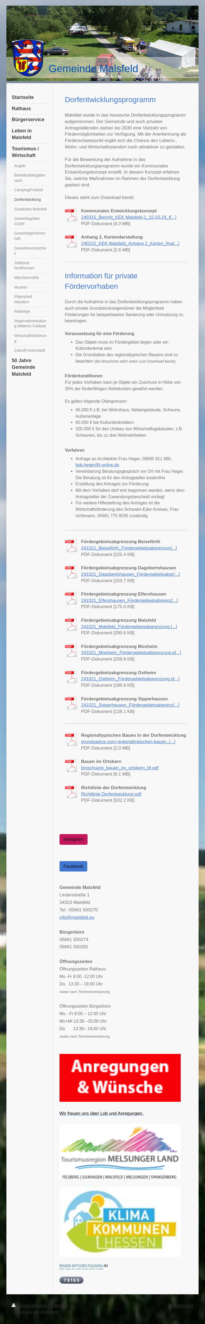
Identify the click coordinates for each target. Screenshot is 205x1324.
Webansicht (180, 1305)
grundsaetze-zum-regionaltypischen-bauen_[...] (128, 741)
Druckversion (30, 1305)
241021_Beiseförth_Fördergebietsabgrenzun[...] (129, 548)
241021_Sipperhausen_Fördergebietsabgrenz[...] (130, 705)
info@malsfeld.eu (77, 917)
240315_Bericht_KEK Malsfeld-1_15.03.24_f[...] (128, 217)
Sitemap (59, 1305)
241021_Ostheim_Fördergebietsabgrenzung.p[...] (130, 678)
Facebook (73, 866)
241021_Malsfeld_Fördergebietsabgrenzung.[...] (129, 626)
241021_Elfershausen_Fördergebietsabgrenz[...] (129, 600)
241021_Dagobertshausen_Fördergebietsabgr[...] (130, 574)
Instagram (74, 839)
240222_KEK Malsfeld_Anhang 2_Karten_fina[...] (130, 243)
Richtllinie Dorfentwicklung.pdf (111, 794)
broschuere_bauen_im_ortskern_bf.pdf (120, 767)
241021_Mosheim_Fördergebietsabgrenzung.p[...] (131, 652)
